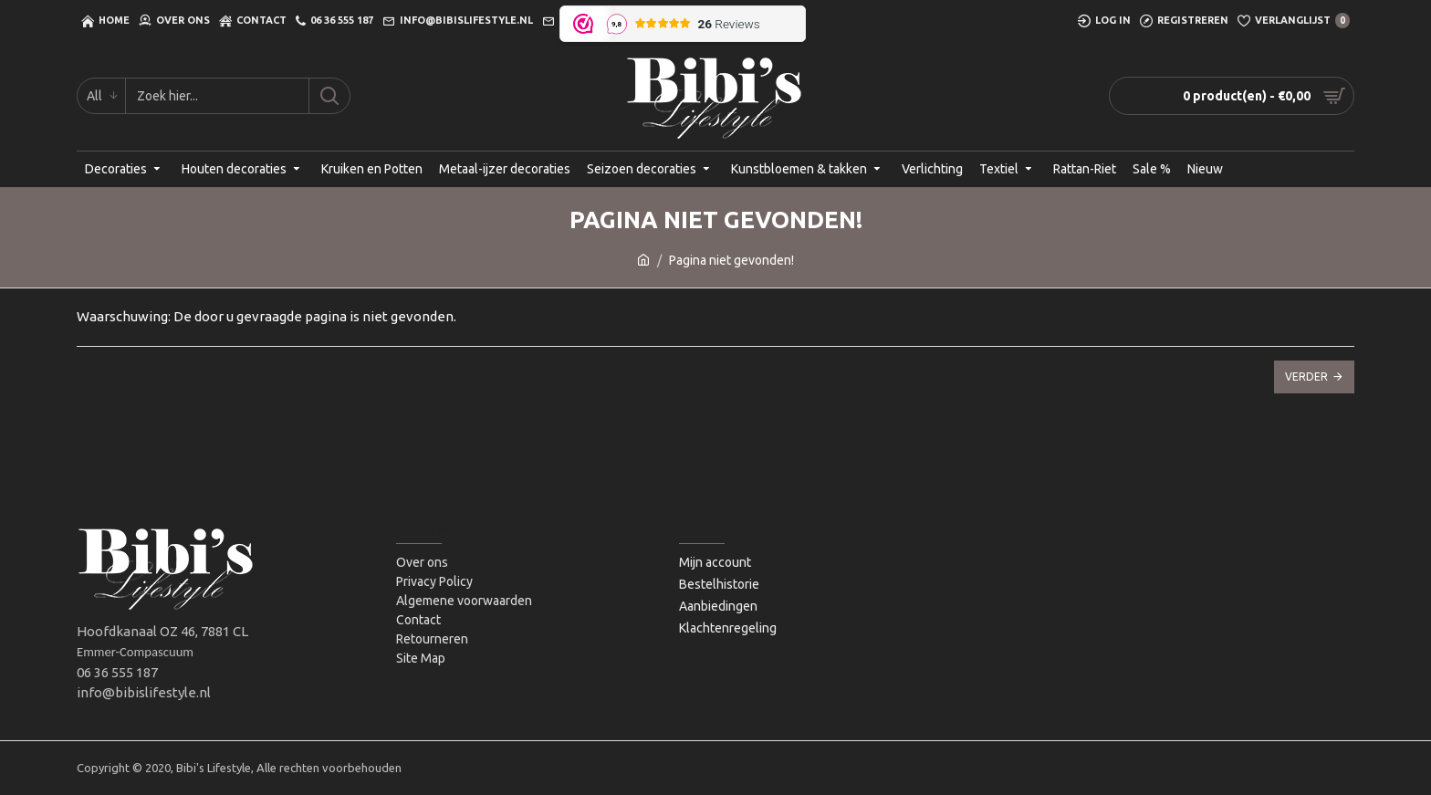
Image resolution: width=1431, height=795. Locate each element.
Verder (1306, 376)
